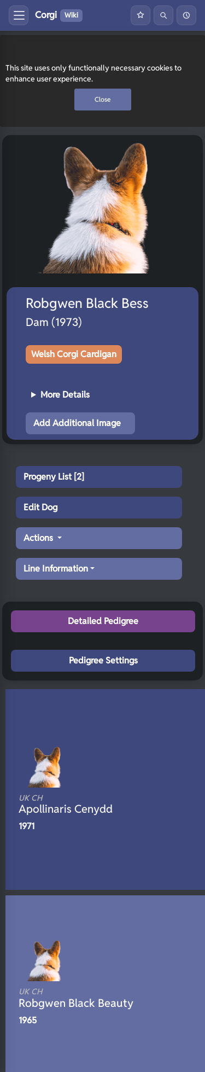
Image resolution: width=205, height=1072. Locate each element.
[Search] (163, 15)
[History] (186, 15)
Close (103, 99)
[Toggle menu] (18, 15)
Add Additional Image (77, 423)
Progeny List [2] (54, 476)
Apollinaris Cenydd (92, 804)
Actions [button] (39, 538)
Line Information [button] (56, 568)
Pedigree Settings (103, 660)
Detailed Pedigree (103, 621)
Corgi (59, 15)
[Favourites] (140, 15)
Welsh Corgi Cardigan (73, 354)
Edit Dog (40, 507)
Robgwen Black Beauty (92, 998)
